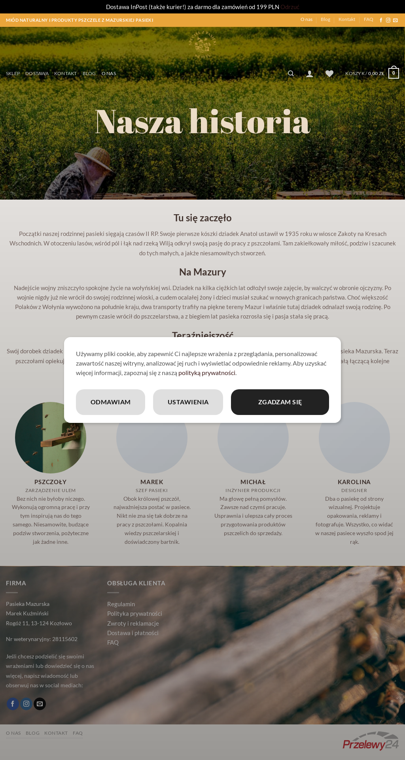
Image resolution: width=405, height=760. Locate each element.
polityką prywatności (206, 372)
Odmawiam (111, 401)
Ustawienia (188, 401)
